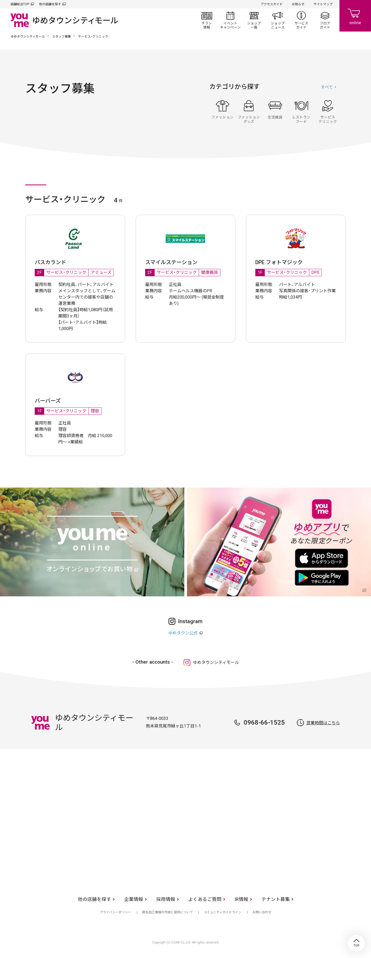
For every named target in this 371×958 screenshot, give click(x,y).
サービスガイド (301, 20)
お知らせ (298, 4)
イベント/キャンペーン (230, 20)
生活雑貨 (275, 112)
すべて (327, 87)
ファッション (222, 112)
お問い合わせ (261, 912)
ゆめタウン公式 (183, 633)
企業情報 (133, 899)
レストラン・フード (301, 112)
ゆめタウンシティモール (28, 36)
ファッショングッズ (249, 112)
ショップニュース (277, 20)
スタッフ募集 (61, 36)
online (355, 16)
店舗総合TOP (20, 4)
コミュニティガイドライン (222, 912)
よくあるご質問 (204, 899)
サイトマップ (323, 4)
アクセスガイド (272, 4)
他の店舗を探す (50, 4)
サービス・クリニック (327, 112)
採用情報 (165, 899)
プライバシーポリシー (115, 912)
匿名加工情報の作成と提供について (167, 912)
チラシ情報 (206, 20)
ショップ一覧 (254, 20)
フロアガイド (325, 20)
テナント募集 (275, 899)
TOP (356, 943)
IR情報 (241, 899)
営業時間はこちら (323, 722)
